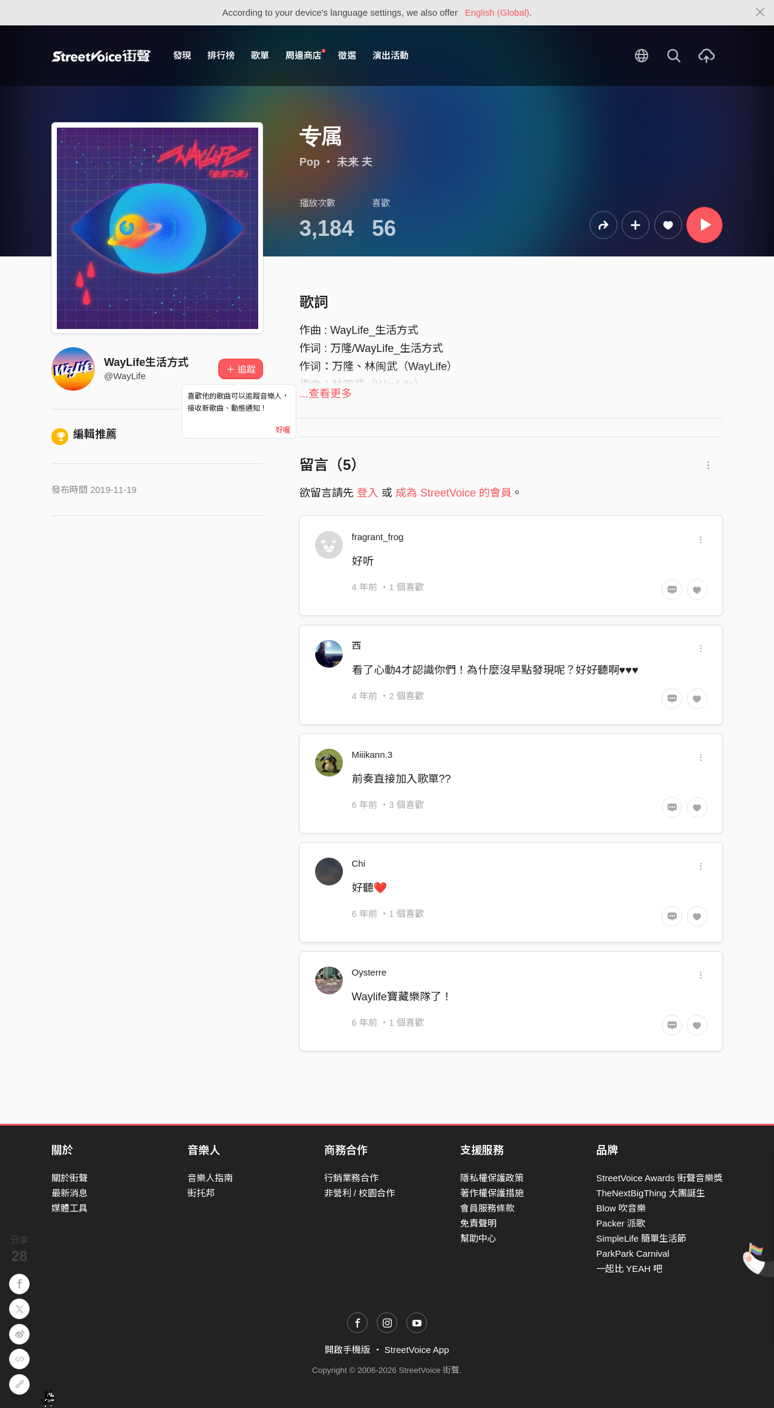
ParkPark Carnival (632, 1253)
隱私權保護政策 (492, 1178)
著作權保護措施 (492, 1193)
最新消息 (69, 1193)
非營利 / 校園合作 (359, 1193)
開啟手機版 (347, 1349)
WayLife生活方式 (146, 362)
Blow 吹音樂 (621, 1208)
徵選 (347, 55)
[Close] (760, 12)
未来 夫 (354, 162)
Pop (309, 162)
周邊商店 (305, 55)
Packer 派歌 (620, 1223)
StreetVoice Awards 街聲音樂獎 (659, 1178)
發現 (182, 55)
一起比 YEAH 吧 (629, 1268)
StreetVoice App (417, 1349)
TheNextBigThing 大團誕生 (650, 1193)
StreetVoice (101, 56)
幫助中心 (478, 1238)
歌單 (260, 55)
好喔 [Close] (283, 430)
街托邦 (201, 1193)
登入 (368, 493)
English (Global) (497, 12)
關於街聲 (69, 1178)
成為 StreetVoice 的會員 (453, 493)
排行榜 (221, 55)
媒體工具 (69, 1208)
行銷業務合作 (351, 1178)
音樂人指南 (210, 1178)
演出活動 (390, 55)
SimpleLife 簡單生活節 (641, 1238)
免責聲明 (478, 1223)
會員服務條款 (487, 1208)
